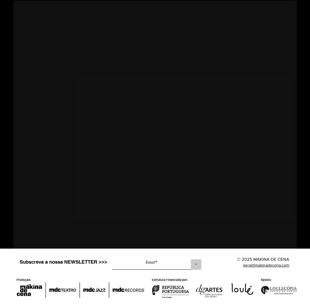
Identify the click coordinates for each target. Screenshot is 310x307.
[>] (196, 264)
